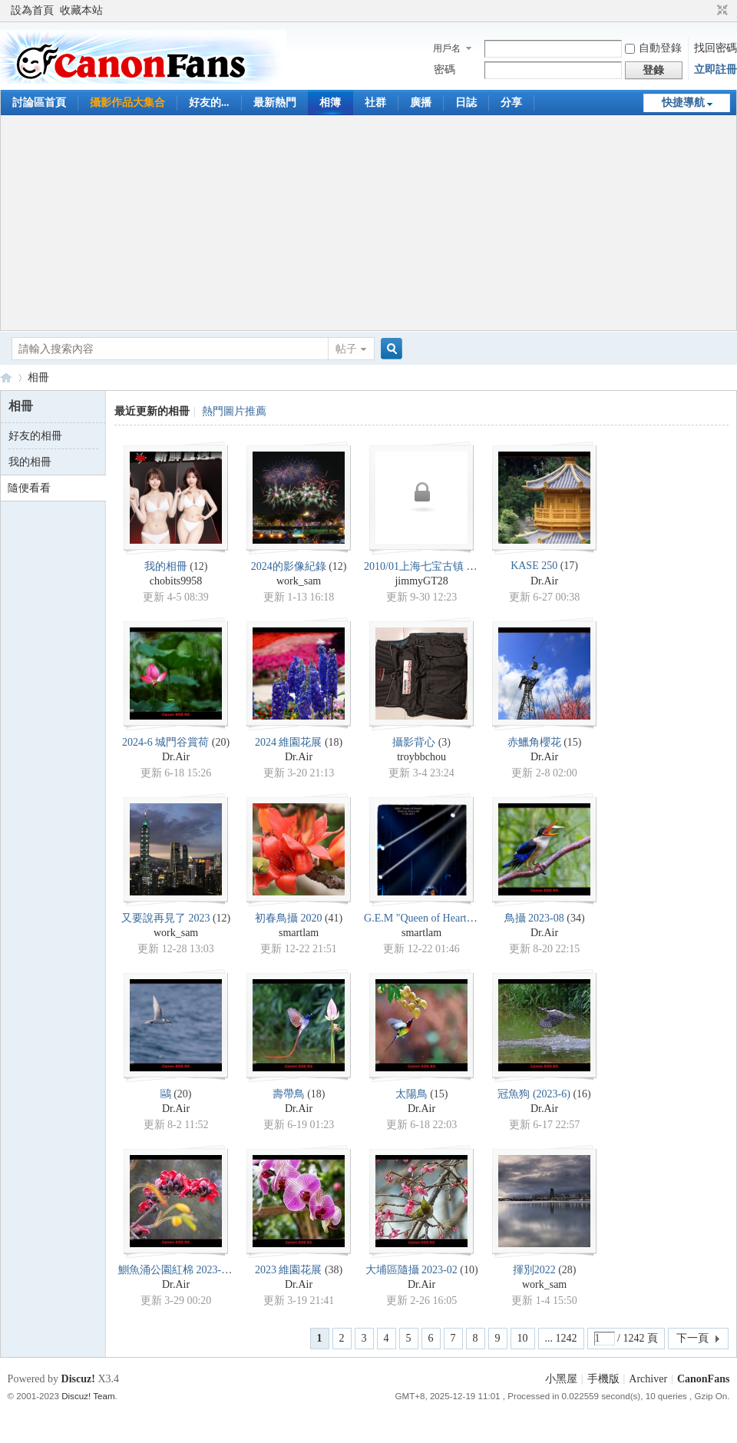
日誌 (466, 102)
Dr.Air (544, 581)
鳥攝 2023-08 (534, 918)
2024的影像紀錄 (288, 566)
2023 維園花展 (288, 1270)
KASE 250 (534, 565)
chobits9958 (176, 581)
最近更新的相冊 (152, 411)
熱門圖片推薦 (234, 411)
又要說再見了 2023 (165, 918)
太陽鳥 (411, 1094)
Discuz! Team (87, 1396)
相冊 (38, 377)
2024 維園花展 (288, 742)
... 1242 (561, 1338)
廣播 (420, 102)
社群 (375, 102)
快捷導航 (683, 102)
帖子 (346, 349)
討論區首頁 (39, 102)
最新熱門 (274, 102)
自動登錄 (653, 48)
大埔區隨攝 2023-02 (411, 1270)
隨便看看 (29, 488)
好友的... (209, 102)
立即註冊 (715, 69)
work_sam (298, 581)
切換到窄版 (720, 11)
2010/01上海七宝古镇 (414, 566)
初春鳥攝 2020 (288, 918)
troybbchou (421, 757)
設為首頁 (32, 10)
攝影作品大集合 (127, 102)
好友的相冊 (35, 436)
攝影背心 (413, 742)
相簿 (330, 102)
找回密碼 (715, 48)
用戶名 (447, 48)
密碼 (444, 69)
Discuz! (78, 1379)
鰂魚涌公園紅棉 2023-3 (172, 1270)
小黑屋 (561, 1379)
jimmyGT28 (421, 581)
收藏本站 (81, 10)
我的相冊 (29, 462)
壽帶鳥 (289, 1094)
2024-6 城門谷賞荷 (165, 742)
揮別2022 (534, 1270)
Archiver (648, 1379)
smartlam (299, 932)
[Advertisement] (368, 222)
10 (522, 1338)
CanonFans (6, 377)
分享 (511, 102)
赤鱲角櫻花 (534, 742)
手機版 (603, 1379)
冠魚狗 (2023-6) (533, 1094)
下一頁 (692, 1338)
